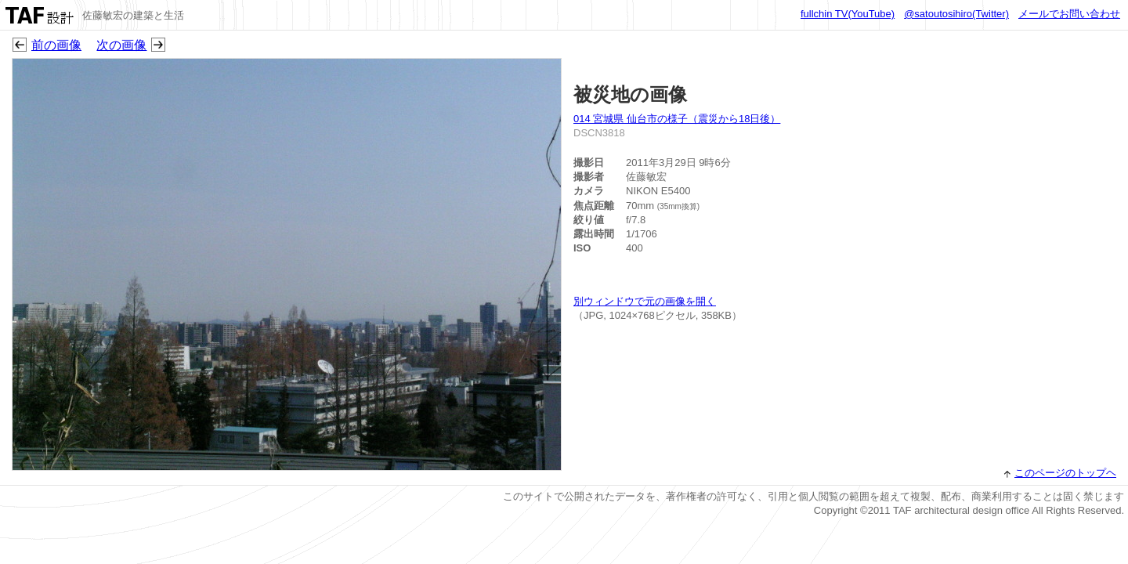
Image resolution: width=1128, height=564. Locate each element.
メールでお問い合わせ (1069, 14)
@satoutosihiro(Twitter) (956, 14)
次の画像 (121, 45)
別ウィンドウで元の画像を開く (644, 301)
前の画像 (56, 45)
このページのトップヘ (1065, 473)
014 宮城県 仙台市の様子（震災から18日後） (676, 119)
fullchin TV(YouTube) (848, 14)
